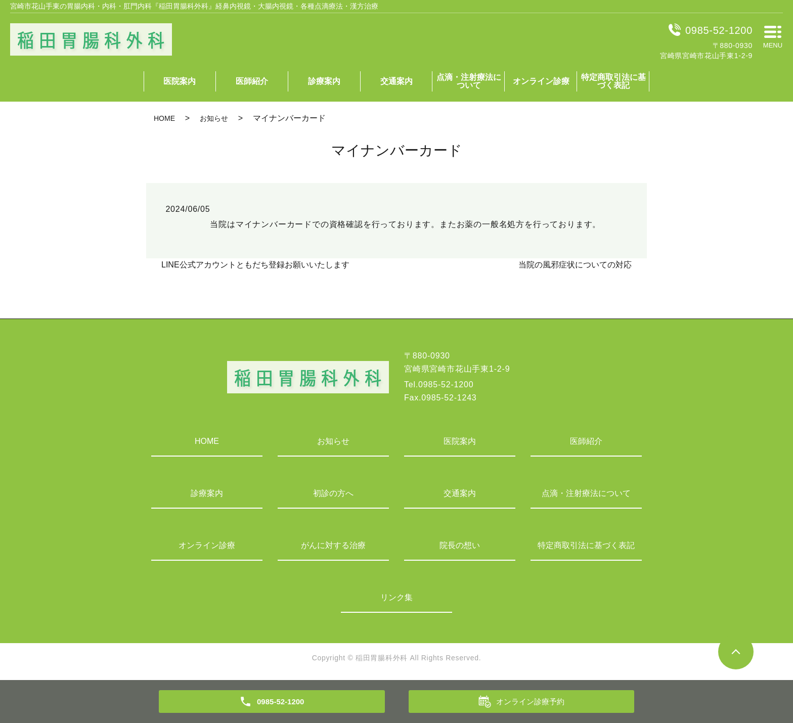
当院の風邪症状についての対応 (575, 264)
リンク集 (396, 597)
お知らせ (214, 118)
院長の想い (459, 545)
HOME (164, 118)
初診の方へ (333, 493)
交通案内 (396, 81)
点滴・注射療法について (468, 81)
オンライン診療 (541, 81)
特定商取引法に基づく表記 (613, 81)
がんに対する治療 (333, 545)
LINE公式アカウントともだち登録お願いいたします (255, 264)
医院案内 (179, 81)
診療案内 (324, 81)
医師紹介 (252, 81)
